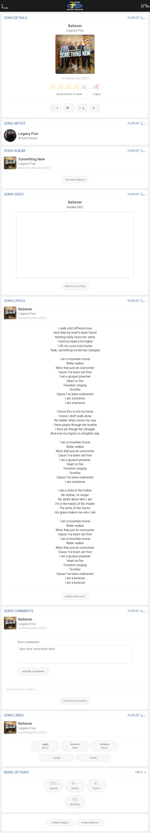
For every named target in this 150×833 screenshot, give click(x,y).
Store (75, 746)
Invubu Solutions (90, 822)
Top (140, 772)
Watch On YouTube (75, 286)
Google (57, 757)
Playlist (53, 785)
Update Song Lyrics (75, 596)
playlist (137, 17)
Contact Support (60, 822)
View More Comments (75, 700)
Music (45, 746)
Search (96, 785)
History (75, 785)
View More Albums (75, 179)
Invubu (93, 757)
